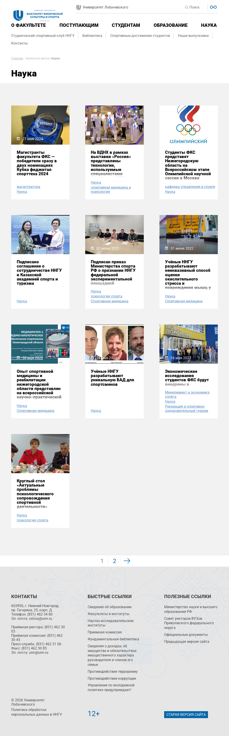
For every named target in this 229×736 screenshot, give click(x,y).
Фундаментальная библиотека (113, 639)
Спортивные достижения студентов (140, 36)
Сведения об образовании (109, 607)
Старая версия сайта (186, 715)
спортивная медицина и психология (111, 189)
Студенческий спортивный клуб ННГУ (42, 36)
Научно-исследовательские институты (111, 623)
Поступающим (78, 25)
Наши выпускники (193, 36)
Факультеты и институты (108, 614)
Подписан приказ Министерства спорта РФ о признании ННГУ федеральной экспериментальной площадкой (113, 272)
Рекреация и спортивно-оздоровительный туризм (186, 408)
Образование (171, 25)
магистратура (28, 187)
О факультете (28, 25)
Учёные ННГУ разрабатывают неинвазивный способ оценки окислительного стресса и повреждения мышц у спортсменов (188, 277)
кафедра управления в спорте (190, 187)
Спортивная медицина (109, 301)
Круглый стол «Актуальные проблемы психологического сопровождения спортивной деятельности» (35, 494)
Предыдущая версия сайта (186, 641)
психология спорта (106, 296)
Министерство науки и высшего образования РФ (190, 609)
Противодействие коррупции (112, 678)
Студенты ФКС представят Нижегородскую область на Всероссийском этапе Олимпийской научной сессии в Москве (188, 165)
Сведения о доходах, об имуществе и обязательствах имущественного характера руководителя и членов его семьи (112, 655)
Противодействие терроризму (113, 671)
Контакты (19, 43)
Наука (209, 25)
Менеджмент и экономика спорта (187, 394)
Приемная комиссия (105, 632)
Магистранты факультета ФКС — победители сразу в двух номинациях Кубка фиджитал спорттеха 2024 (37, 163)
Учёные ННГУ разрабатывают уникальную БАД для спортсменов (112, 377)
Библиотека (92, 36)
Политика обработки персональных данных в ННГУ (36, 712)
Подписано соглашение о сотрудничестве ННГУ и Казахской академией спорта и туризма (39, 272)
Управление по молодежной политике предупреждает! (111, 687)
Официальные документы (186, 635)
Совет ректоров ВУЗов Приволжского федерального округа (189, 623)
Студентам (126, 25)
